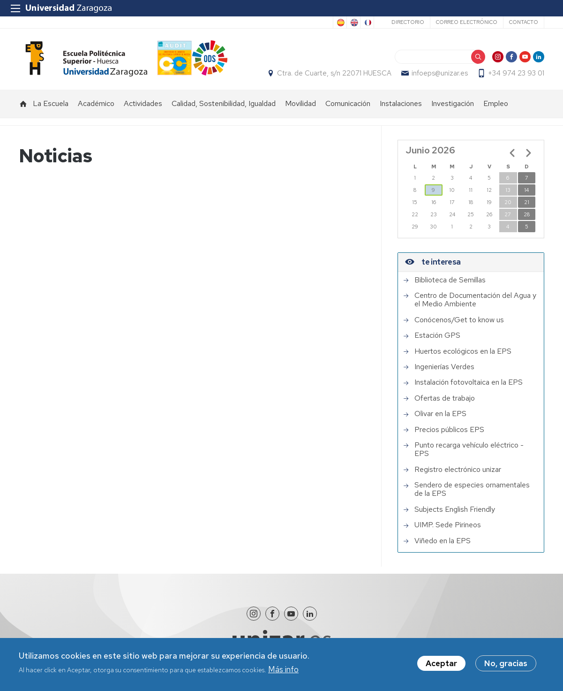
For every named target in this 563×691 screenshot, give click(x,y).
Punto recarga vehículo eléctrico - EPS (469, 449)
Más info (283, 670)
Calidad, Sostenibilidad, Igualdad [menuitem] (224, 103)
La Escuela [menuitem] (50, 103)
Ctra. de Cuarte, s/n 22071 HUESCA (334, 73)
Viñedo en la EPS (442, 541)
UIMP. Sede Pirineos (447, 525)
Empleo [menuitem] (495, 103)
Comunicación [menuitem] (347, 103)
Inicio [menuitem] (23, 103)
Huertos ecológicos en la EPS (462, 351)
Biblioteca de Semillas (450, 280)
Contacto (523, 22)
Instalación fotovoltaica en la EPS (468, 382)
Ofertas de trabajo (444, 398)
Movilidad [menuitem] (300, 103)
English (353, 22)
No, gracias (505, 665)
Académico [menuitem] (96, 103)
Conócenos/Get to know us (459, 320)
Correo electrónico (466, 22)
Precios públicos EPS (449, 429)
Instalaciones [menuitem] (401, 103)
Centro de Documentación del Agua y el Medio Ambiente (475, 300)
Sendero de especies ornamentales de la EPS (472, 489)
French (367, 22)
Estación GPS (437, 335)
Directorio (407, 22)
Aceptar (441, 665)
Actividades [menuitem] (143, 103)
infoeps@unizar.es (440, 73)
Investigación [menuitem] (452, 103)
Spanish (339, 22)
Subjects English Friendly (454, 509)
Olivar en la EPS (440, 414)
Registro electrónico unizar (457, 469)
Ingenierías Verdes (444, 367)
